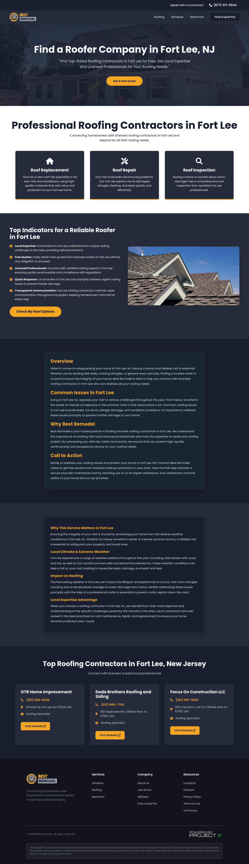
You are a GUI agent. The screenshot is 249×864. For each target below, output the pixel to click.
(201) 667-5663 (187, 700)
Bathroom (197, 17)
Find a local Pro (225, 17)
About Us (143, 783)
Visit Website (35, 726)
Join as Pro (145, 790)
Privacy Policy (192, 797)
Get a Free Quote (124, 81)
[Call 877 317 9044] (222, 5)
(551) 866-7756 (112, 705)
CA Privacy (190, 810)
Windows (177, 17)
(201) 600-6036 (37, 700)
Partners (188, 790)
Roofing (159, 17)
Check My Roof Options (35, 311)
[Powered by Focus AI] (205, 834)
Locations (189, 783)
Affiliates (143, 797)
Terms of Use (191, 803)
